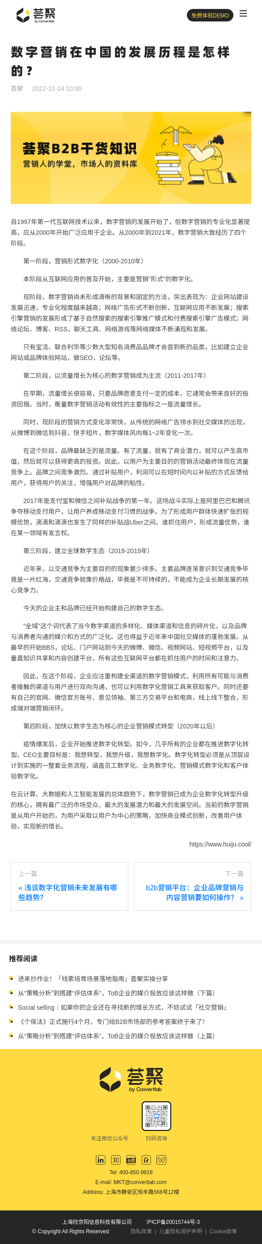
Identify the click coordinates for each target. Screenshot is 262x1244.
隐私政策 (141, 1231)
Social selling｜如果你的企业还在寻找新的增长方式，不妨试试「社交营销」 (124, 1007)
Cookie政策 (223, 1231)
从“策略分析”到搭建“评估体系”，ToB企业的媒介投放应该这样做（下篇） (118, 993)
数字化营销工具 (164, 686)
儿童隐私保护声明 (180, 1231)
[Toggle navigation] (243, 13)
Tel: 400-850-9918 (131, 1172)
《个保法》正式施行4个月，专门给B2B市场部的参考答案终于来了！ (113, 1021)
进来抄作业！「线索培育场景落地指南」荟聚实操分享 (93, 978)
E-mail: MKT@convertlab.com (131, 1182)
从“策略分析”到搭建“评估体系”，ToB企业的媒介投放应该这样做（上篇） (118, 1036)
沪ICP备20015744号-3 (173, 1222)
